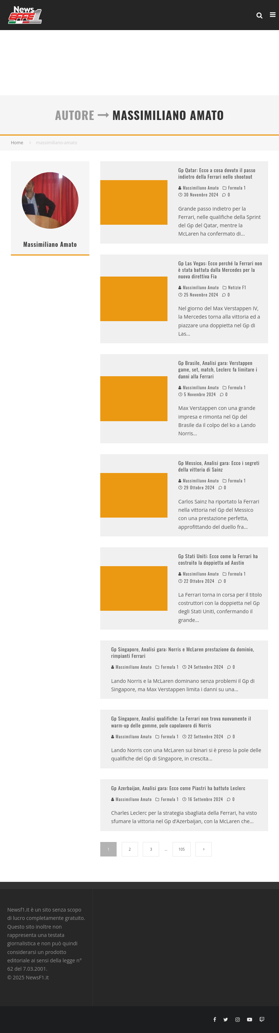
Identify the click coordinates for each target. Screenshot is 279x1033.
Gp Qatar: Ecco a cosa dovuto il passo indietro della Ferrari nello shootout (217, 173)
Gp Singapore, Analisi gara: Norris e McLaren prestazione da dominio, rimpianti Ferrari (182, 652)
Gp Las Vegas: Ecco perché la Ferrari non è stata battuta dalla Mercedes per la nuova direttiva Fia (220, 269)
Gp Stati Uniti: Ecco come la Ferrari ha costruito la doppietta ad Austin (218, 559)
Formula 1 (237, 187)
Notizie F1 (237, 287)
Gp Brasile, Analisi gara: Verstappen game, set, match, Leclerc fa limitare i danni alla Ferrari (217, 369)
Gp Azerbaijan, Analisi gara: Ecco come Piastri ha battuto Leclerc (178, 788)
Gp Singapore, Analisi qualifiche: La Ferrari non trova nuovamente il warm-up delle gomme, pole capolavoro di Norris (181, 721)
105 (181, 849)
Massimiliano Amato (198, 188)
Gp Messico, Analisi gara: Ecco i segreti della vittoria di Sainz (219, 466)
